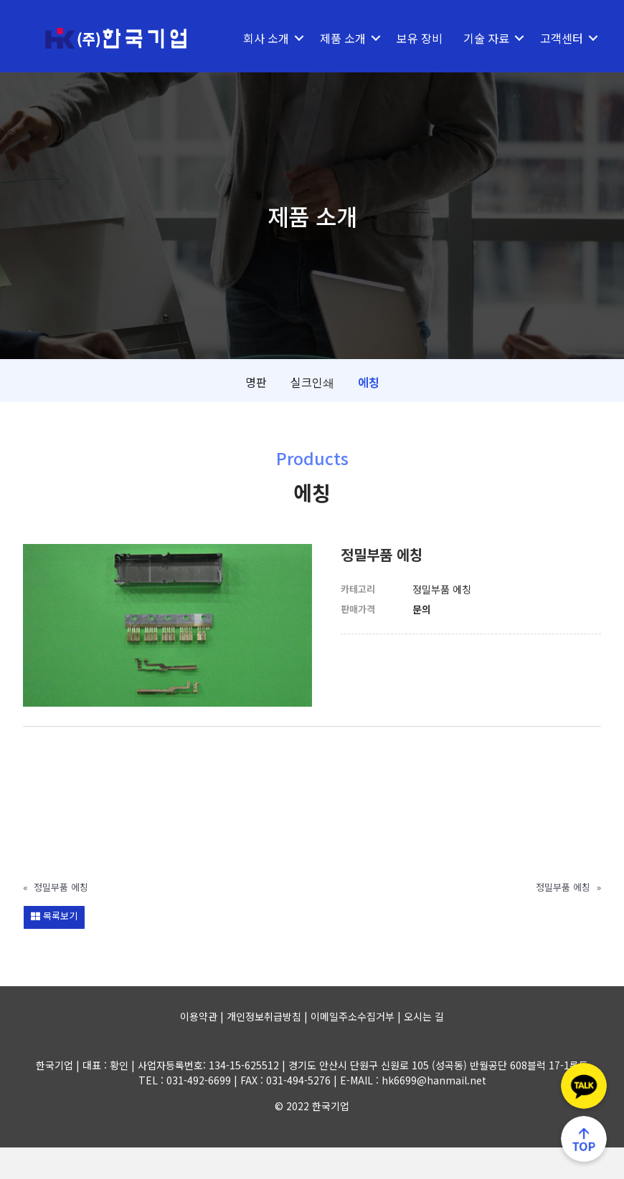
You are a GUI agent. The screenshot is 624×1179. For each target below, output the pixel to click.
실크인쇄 (312, 413)
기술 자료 (486, 38)
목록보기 (54, 947)
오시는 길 (424, 1048)
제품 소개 (343, 38)
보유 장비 (420, 38)
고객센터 (265, 69)
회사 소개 (266, 38)
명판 (256, 413)
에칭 (368, 413)
